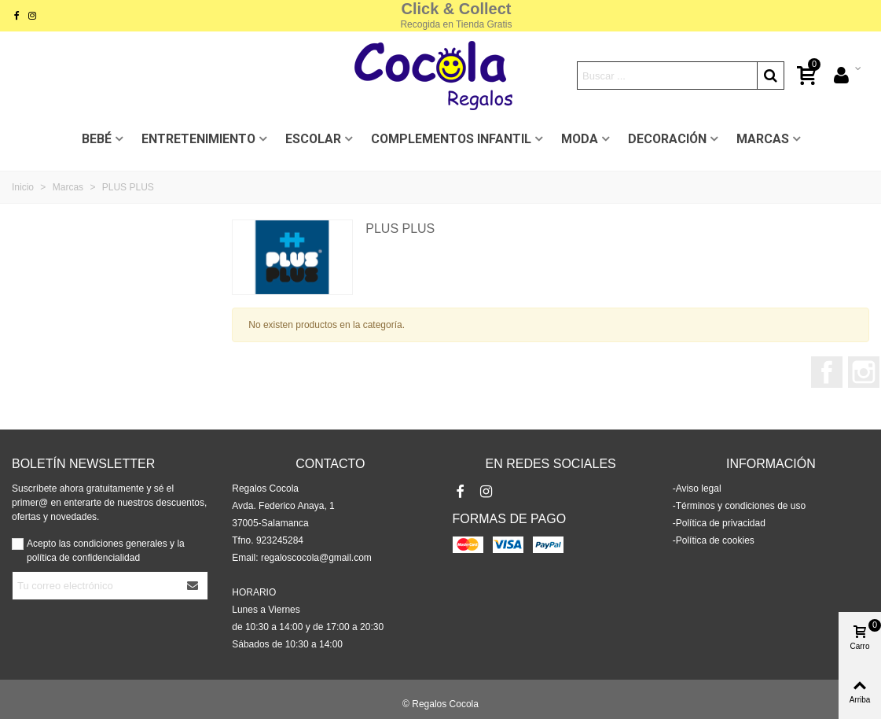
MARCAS (762, 138)
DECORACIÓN (667, 138)
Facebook (826, 372)
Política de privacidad (720, 523)
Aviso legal (698, 488)
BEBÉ (97, 138)
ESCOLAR (313, 138)
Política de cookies (715, 540)
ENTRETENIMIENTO (198, 138)
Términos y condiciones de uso (741, 505)
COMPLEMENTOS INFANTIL (451, 138)
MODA (579, 138)
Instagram (863, 372)
